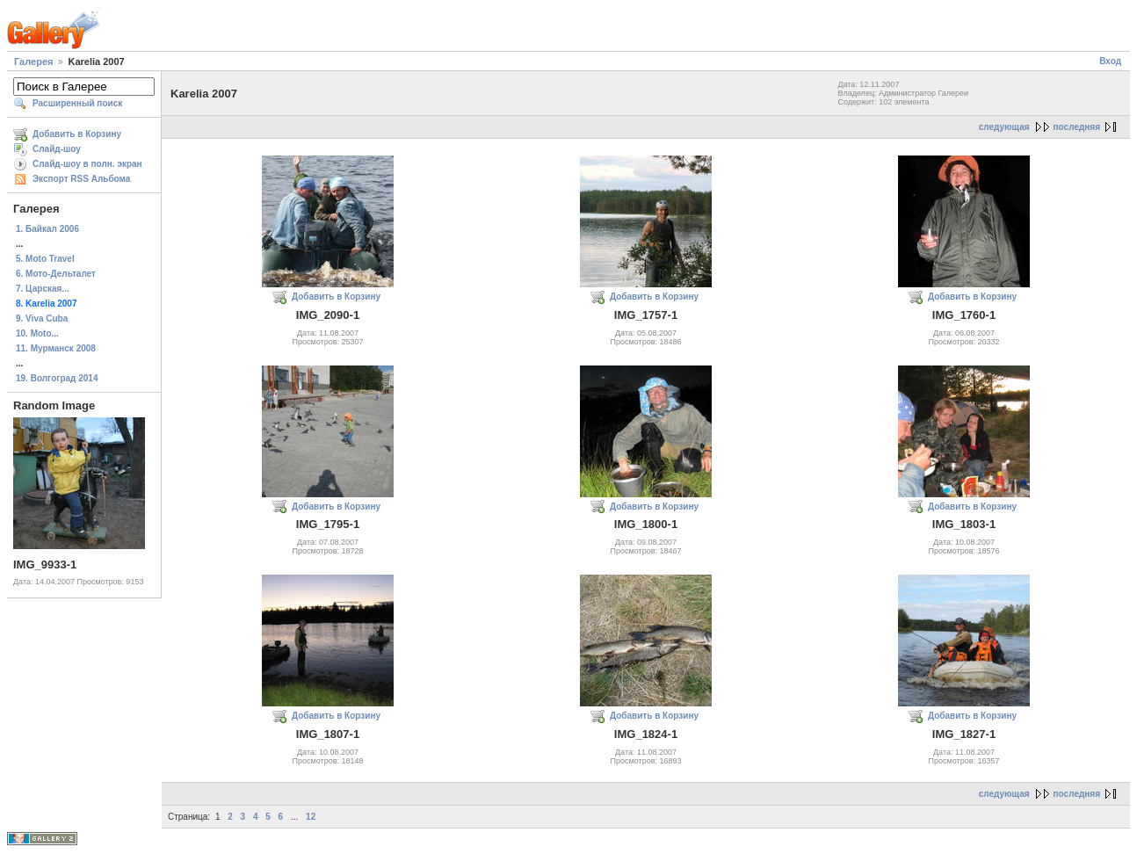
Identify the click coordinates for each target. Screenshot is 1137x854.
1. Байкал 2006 (47, 229)
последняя (1077, 127)
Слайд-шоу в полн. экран (87, 164)
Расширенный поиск (77, 103)
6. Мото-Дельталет (56, 274)
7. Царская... (42, 288)
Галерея (33, 61)
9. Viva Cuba (42, 318)
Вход (1110, 61)
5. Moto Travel (45, 259)
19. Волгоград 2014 (57, 378)
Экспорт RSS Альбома (81, 179)
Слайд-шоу (57, 149)
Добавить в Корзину (77, 134)
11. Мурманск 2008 (56, 348)
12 (310, 816)
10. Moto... (37, 333)
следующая (1004, 127)
